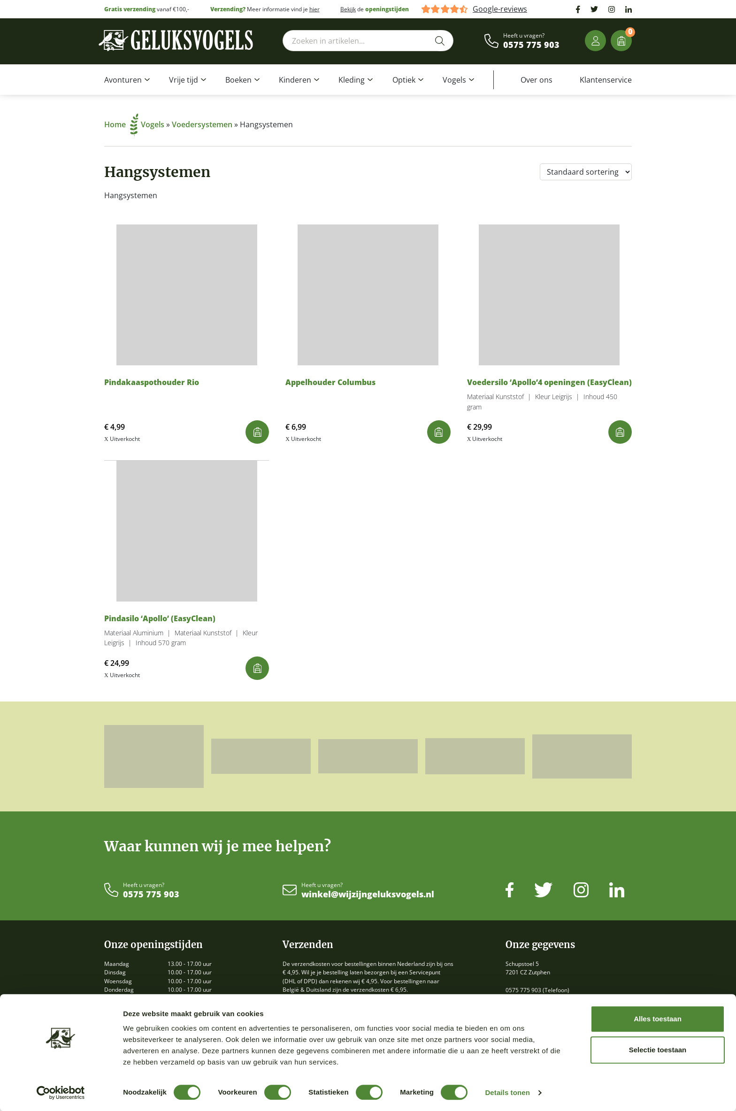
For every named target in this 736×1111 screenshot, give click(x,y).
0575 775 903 (531, 45)
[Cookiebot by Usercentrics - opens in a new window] (61, 1093)
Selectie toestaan (658, 1050)
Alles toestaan (658, 1019)
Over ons (536, 80)
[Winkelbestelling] (586, 171)
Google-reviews (500, 9)
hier (314, 9)
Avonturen (123, 80)
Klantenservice (606, 80)
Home (121, 124)
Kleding (351, 80)
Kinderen (295, 80)
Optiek (403, 80)
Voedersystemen (202, 124)
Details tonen (507, 1092)
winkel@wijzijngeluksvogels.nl (367, 894)
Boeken (238, 80)
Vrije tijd (183, 80)
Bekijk (348, 9)
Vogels (454, 80)
